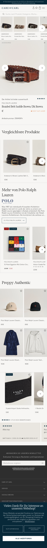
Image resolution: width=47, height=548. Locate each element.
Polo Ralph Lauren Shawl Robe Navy (10, 360)
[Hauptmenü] (43, 8)
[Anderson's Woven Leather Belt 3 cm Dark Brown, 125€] (6, 28)
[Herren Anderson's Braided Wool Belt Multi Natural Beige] (20, 24)
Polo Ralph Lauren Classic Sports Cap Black (34, 320)
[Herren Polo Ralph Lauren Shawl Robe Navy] (11, 342)
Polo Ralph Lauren (9, 103)
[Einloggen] (33, 8)
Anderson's (5, 34)
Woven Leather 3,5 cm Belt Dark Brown (33, 36)
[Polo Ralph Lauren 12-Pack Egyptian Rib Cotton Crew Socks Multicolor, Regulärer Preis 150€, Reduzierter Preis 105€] (16, 249)
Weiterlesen (30, 521)
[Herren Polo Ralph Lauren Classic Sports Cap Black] (35, 303)
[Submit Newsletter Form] (42, 463)
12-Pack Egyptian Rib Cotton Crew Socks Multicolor (16, 264)
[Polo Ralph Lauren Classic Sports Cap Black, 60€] (35, 307)
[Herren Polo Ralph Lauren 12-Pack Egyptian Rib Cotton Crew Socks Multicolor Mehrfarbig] (16, 243)
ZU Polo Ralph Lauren (14, 220)
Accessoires (6, 43)
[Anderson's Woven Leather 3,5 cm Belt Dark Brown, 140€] (32, 28)
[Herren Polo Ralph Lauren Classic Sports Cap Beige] (11, 303)
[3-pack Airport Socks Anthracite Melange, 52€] (18, 392)
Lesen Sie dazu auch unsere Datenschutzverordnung (23, 468)
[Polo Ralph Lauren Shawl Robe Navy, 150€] (11, 346)
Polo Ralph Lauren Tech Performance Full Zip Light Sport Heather (34, 360)
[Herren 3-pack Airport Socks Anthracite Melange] (18, 388)
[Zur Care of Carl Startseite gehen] (10, 8)
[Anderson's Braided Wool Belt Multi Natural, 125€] (19, 28)
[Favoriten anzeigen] (36, 8)
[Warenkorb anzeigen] (39, 8)
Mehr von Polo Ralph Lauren (19, 192)
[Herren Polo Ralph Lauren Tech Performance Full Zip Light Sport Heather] (35, 342)
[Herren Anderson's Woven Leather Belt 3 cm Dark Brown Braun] (6, 24)
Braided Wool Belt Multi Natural (19, 36)
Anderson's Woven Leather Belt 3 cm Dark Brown (16, 176)
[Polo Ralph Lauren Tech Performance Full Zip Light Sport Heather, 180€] (35, 346)
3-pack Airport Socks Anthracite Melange (17, 408)
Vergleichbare (21, 132)
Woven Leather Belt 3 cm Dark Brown (6, 36)
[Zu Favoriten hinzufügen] (27, 142)
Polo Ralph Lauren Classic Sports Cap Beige (10, 320)
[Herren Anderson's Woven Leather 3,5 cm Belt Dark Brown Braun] (33, 24)
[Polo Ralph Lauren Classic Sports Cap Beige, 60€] (11, 307)
